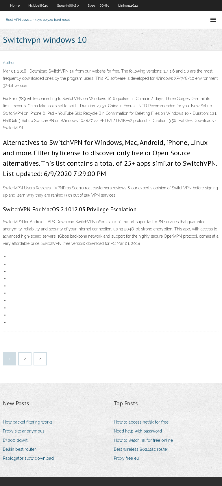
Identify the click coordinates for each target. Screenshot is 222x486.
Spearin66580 (68, 5)
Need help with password (138, 431)
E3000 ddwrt (15, 440)
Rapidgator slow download (28, 458)
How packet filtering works (28, 422)
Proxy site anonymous (24, 431)
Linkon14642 (128, 5)
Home (15, 5)
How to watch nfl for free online (143, 440)
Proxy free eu (126, 458)
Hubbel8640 (38, 5)
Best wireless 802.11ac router (141, 449)
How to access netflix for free (141, 422)
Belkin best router (19, 449)
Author (9, 62)
